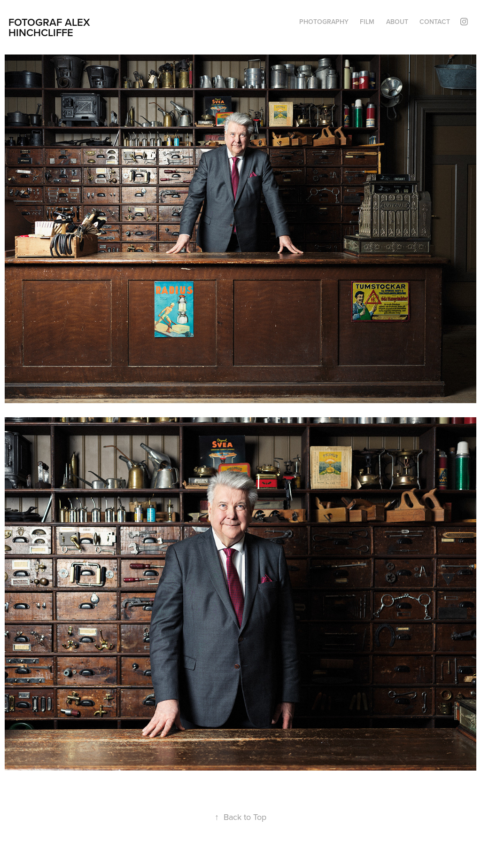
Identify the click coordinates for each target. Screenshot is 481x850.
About (397, 21)
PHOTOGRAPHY (324, 21)
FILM (367, 21)
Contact (434, 21)
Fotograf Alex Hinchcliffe (50, 27)
